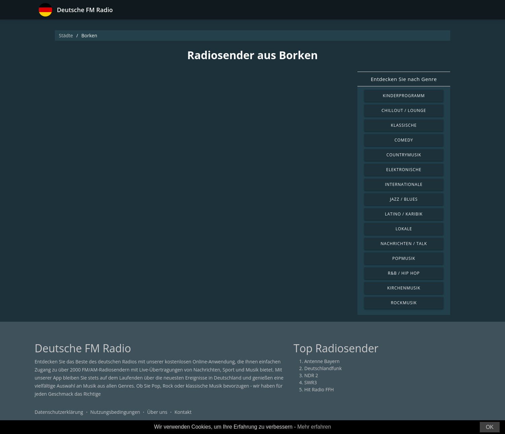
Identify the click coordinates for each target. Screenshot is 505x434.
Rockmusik (404, 303)
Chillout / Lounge (404, 110)
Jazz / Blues (404, 199)
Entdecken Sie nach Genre (404, 79)
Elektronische (404, 169)
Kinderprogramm (404, 95)
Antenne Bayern (322, 361)
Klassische (404, 125)
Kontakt (183, 412)
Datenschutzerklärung (59, 412)
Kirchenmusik (404, 288)
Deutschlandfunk (323, 368)
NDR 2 (311, 375)
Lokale (403, 229)
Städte (66, 35)
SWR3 (310, 382)
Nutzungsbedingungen (115, 412)
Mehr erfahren (314, 427)
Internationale (404, 184)
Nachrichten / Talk (404, 243)
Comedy (403, 140)
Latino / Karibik (404, 214)
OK (490, 427)
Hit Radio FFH (319, 389)
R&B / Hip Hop (404, 273)
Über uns (157, 412)
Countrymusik (403, 155)
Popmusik (403, 258)
